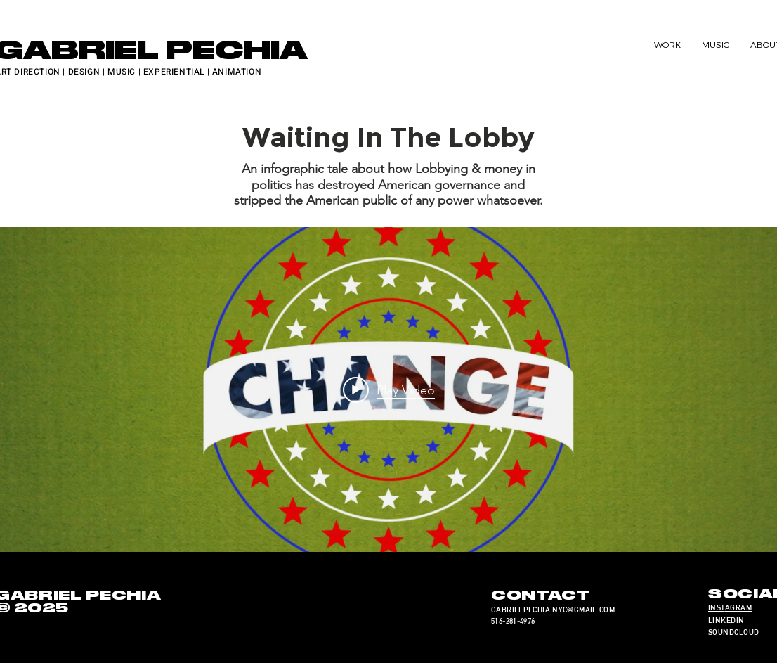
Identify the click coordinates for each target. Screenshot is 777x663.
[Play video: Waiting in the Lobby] (389, 389)
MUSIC (121, 71)
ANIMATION (236, 71)
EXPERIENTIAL (173, 71)
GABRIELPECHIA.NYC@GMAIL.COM (553, 609)
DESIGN (84, 71)
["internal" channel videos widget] (388, 390)
